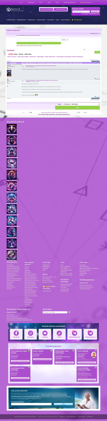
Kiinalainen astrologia (69, 2)
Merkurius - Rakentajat (37, 56)
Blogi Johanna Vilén (30, 275)
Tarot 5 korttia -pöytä (66, 273)
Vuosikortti (63, 271)
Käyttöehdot (62, 416)
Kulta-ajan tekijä (84, 266)
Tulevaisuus (31, 19)
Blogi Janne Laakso (30, 282)
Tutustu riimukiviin (48, 282)
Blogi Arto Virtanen (30, 292)
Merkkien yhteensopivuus (14, 278)
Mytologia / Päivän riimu (49, 277)
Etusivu (21, 2)
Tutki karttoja (11, 19)
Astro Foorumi (13, 30)
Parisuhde (50, 19)
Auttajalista (10, 285)
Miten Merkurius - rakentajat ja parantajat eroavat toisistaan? (64, 56)
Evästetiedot (90, 416)
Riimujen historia (47, 280)
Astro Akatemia (47, 291)
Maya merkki (10, 281)
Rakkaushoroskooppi (13, 275)
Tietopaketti (28, 299)
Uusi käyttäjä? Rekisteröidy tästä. (90, 13)
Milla (8, 80)
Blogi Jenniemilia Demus (32, 280)
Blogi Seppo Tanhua (30, 273)
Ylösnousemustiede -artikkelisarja (89, 268)
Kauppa (82, 275)
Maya (40, 2)
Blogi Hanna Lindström (31, 295)
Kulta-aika (85, 2)
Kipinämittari (10, 276)
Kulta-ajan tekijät (23, 56)
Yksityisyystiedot (81, 416)
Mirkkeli (9, 65)
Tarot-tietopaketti (65, 266)
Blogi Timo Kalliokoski (31, 277)
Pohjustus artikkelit (85, 270)
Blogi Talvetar (28, 289)
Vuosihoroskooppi (65, 285)
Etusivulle (9, 288)
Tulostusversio (96, 61)
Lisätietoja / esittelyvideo (20, 361)
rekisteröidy (37, 35)
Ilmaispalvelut (21, 19)
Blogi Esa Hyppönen (30, 283)
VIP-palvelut (77, 19)
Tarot (49, 2)
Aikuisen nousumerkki (13, 270)
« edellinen (91, 59)
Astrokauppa (60, 9)
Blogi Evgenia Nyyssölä (31, 287)
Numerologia (31, 2)
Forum (26, 297)
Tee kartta (27, 304)
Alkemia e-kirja (11, 287)
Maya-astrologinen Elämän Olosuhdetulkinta (19, 319)
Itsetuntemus (41, 19)
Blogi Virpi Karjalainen (31, 278)
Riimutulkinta (46, 278)
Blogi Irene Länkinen (30, 290)
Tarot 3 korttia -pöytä (66, 275)
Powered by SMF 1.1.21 (46, 112)
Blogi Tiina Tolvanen (30, 294)
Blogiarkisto (83, 271)
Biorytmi (27, 267)
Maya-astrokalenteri (12, 316)
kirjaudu (31, 35)
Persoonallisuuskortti (66, 270)
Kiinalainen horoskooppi (13, 280)
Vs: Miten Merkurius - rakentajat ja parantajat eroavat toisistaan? (41, 80)
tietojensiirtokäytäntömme (33, 398)
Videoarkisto (83, 273)
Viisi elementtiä (64, 289)
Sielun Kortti (63, 268)
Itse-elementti (64, 290)
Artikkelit (9, 283)
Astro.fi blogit (65, 19)
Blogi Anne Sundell (30, 285)
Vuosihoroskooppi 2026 (13, 268)
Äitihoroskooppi (11, 273)
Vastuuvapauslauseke (71, 416)
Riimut (57, 2)
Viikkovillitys (10, 265)
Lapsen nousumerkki (13, 271)
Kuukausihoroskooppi (13, 266)
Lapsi (57, 19)
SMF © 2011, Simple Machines (60, 112)
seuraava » (97, 59)
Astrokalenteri (46, 9)
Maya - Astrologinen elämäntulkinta (17, 318)
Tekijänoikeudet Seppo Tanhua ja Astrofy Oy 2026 (25, 416)
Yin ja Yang (63, 287)
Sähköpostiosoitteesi (17, 402)
